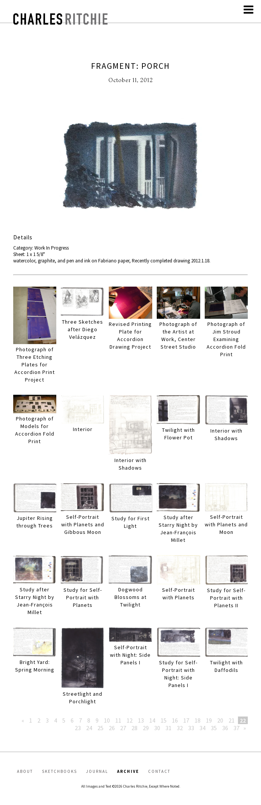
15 (164, 720)
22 (243, 720)
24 (89, 728)
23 (78, 728)
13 (141, 720)
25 (100, 728)
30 (157, 728)
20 (220, 720)
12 (130, 720)
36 (225, 728)
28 (134, 728)
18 (198, 720)
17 (186, 720)
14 (152, 720)
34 (202, 728)
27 (123, 728)
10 (107, 720)
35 (214, 728)
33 (191, 728)
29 (146, 728)
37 (236, 728)
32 (180, 728)
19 (209, 720)
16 (175, 720)
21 (232, 720)
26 (112, 728)
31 (168, 728)
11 (118, 720)
